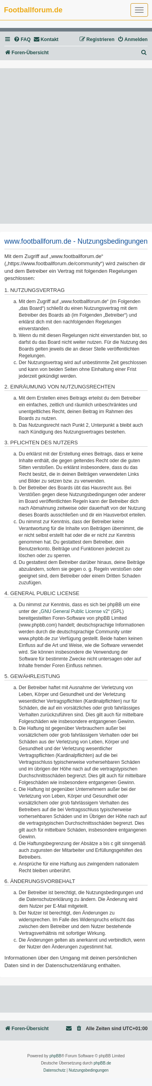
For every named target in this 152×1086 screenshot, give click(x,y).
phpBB (55, 1056)
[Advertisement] (76, 146)
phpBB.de (102, 1063)
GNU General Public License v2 (74, 611)
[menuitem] (22, 39)
